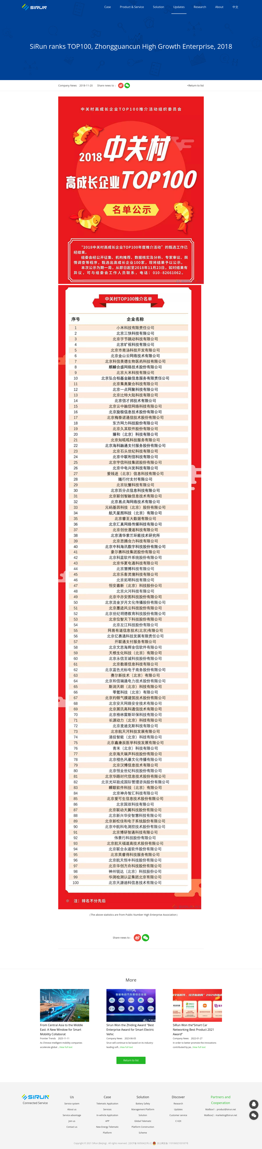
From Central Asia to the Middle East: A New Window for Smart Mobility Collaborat (61, 1029)
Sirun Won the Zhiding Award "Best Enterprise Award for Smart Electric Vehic (130, 1029)
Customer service (178, 1115)
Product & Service (132, 7)
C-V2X (178, 1121)
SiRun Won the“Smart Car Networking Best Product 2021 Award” (193, 1029)
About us (71, 1109)
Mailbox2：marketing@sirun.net (220, 1115)
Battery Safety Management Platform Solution (142, 1109)
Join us (71, 1121)
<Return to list (195, 85)
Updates (178, 7)
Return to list (131, 1060)
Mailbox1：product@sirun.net (220, 1109)
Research (200, 7)
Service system (71, 1103)
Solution (158, 7)
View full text (65, 1047)
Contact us (71, 1126)
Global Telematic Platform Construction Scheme (143, 1127)
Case (107, 7)
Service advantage (72, 1115)
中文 (235, 7)
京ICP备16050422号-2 (140, 1143)
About (219, 7)
